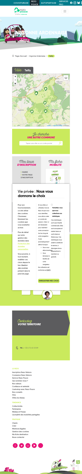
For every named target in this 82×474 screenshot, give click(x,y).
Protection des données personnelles (24, 246)
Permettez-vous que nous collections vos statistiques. (57, 212)
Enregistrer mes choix (49, 281)
